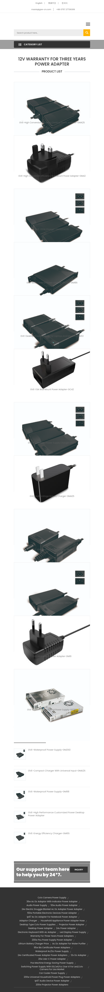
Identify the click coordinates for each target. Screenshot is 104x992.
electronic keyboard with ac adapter (37, 932)
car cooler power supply (52, 973)
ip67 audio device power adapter (52, 980)
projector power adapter (71, 924)
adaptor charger (28, 920)
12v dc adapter (78, 955)
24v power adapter (66, 928)
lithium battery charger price (33, 943)
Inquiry (79, 869)
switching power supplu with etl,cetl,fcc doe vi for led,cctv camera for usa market (52, 968)
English (39, 3)
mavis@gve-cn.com (41, 9)
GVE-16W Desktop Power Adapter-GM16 (52, 549)
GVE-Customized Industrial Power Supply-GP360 (52, 709)
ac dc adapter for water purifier (69, 943)
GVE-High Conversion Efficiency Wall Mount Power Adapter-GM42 (51, 175)
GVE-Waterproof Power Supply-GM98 (48, 791)
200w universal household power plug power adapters (52, 976)
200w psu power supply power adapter (52, 939)
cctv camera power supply (52, 897)
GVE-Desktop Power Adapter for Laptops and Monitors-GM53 (51, 336)
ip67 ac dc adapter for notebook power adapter (52, 916)
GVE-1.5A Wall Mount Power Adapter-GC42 (52, 389)
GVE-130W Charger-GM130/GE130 (52, 229)
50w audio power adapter (64, 905)
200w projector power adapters (52, 984)
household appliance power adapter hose (63, 920)
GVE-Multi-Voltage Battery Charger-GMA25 (52, 496)
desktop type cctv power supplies (37, 924)
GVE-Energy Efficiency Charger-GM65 (48, 833)
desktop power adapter (40, 928)
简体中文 (52, 3)
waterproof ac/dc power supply (52, 951)
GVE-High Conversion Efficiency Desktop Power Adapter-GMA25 (52, 122)
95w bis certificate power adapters (52, 947)
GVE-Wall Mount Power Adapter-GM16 (52, 656)
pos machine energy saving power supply (52, 962)
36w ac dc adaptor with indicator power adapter (51, 901)
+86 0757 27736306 (65, 9)
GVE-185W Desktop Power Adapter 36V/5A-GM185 (52, 282)
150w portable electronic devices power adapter (52, 912)
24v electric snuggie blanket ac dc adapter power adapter (52, 909)
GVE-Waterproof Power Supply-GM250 (52, 602)
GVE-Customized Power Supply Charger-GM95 (52, 442)
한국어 (65, 3)
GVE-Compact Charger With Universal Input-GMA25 (56, 770)
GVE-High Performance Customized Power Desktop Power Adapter (56, 814)
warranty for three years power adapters (52, 935)
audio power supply (36, 905)
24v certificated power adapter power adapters (42, 955)
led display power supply (73, 932)
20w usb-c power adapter (52, 958)
